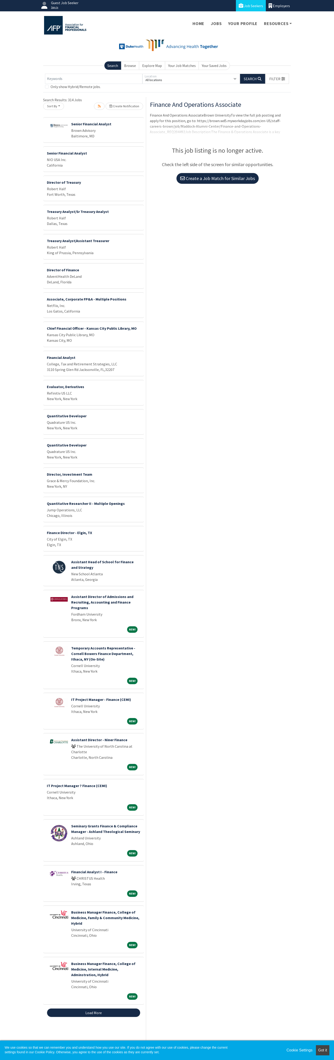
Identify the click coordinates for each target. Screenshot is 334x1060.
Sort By (52, 106)
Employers (279, 6)
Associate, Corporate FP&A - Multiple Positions (86, 299)
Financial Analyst (61, 357)
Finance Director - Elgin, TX (69, 532)
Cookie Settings (299, 1050)
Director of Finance (63, 270)
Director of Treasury (64, 182)
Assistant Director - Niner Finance (99, 739)
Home (198, 23)
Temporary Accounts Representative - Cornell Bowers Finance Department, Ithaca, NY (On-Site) (103, 653)
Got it (322, 1050)
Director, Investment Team (69, 474)
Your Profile (243, 23)
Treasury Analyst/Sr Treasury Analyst (78, 211)
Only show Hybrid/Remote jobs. (76, 86)
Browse (130, 65)
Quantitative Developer (67, 416)
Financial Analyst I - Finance (94, 872)
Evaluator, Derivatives (65, 386)
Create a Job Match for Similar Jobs (217, 178)
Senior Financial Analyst (91, 124)
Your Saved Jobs (214, 65)
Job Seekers (251, 6)
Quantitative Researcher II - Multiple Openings (86, 503)
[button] (277, 79)
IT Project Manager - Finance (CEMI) (101, 699)
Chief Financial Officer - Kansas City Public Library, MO (92, 328)
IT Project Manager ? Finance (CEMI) (77, 785)
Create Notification (124, 106)
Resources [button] (276, 23)
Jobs (216, 23)
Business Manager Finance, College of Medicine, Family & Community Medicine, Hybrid (105, 918)
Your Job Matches (182, 65)
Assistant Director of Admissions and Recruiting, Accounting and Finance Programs (102, 602)
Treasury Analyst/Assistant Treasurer (78, 240)
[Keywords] (93, 79)
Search (112, 65)
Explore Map (152, 65)
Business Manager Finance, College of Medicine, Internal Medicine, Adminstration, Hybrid (103, 969)
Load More (93, 1012)
